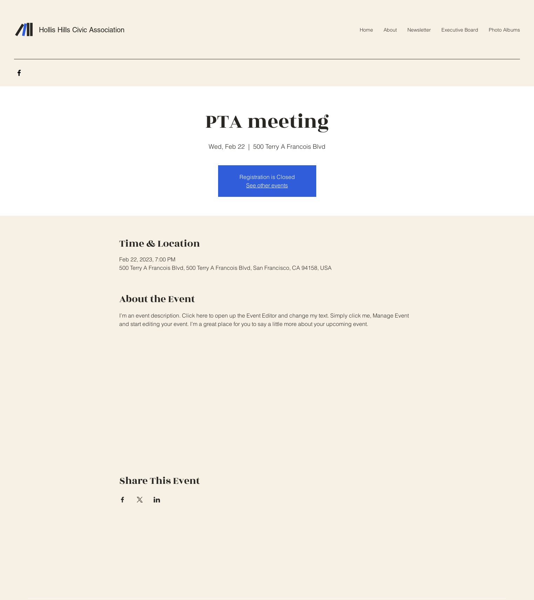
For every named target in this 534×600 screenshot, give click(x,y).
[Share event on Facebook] (122, 499)
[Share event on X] (139, 499)
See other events (267, 185)
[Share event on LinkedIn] (157, 499)
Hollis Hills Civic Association (81, 30)
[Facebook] (19, 73)
